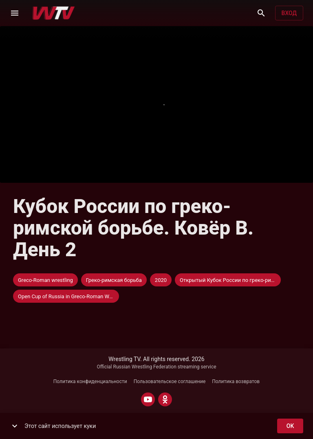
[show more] (14, 426)
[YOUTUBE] (148, 399)
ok (290, 426)
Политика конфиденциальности (90, 381)
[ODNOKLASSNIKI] (165, 399)
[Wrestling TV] (54, 13)
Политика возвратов (236, 381)
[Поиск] (261, 13)
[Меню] (14, 13)
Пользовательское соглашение (170, 381)
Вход (289, 13)
